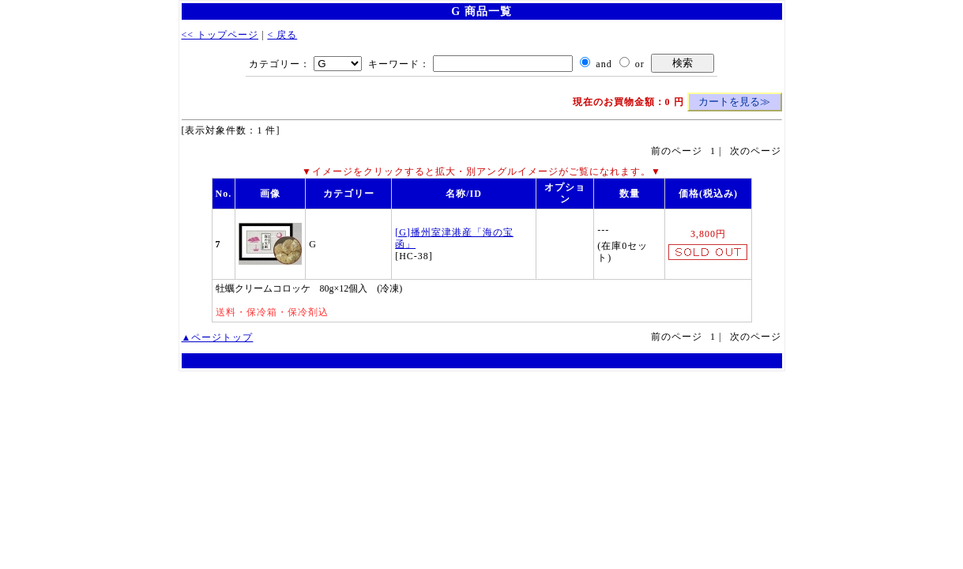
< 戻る (282, 34)
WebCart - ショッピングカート (481, 360)
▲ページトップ (218, 337)
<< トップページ (220, 34)
